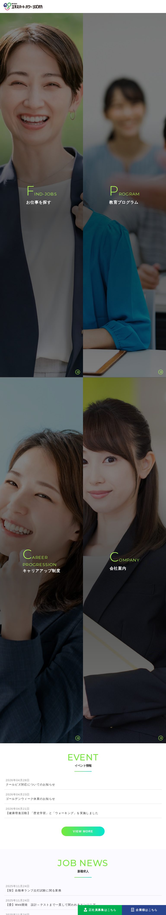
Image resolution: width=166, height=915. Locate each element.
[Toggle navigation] (159, 6)
